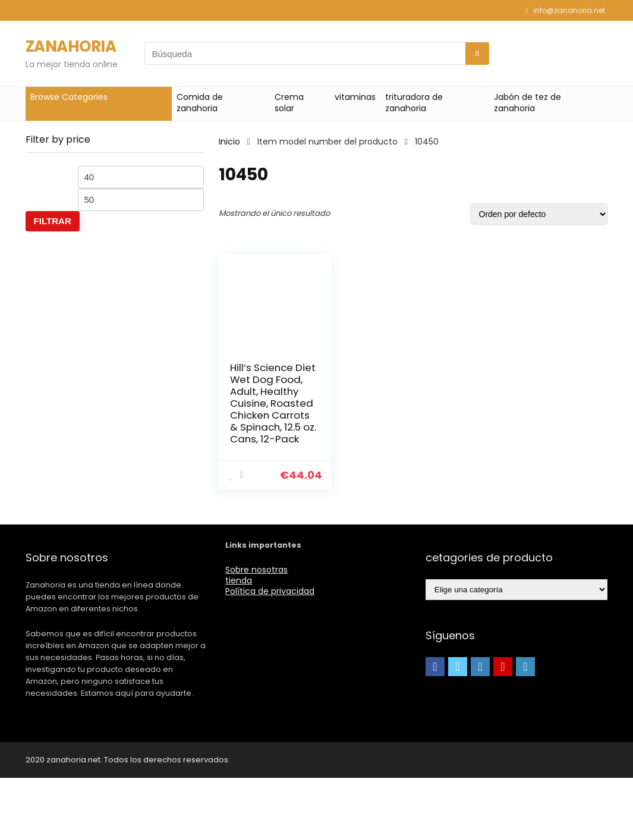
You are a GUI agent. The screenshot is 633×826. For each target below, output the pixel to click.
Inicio (229, 141)
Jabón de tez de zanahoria (527, 102)
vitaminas (355, 97)
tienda (238, 629)
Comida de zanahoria (200, 102)
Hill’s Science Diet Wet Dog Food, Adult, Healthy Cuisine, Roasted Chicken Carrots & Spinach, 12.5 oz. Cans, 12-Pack (264, 427)
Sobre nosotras (256, 618)
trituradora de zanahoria (414, 102)
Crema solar (289, 102)
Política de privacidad (269, 639)
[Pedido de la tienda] (539, 214)
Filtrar (52, 221)
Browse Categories (69, 97)
